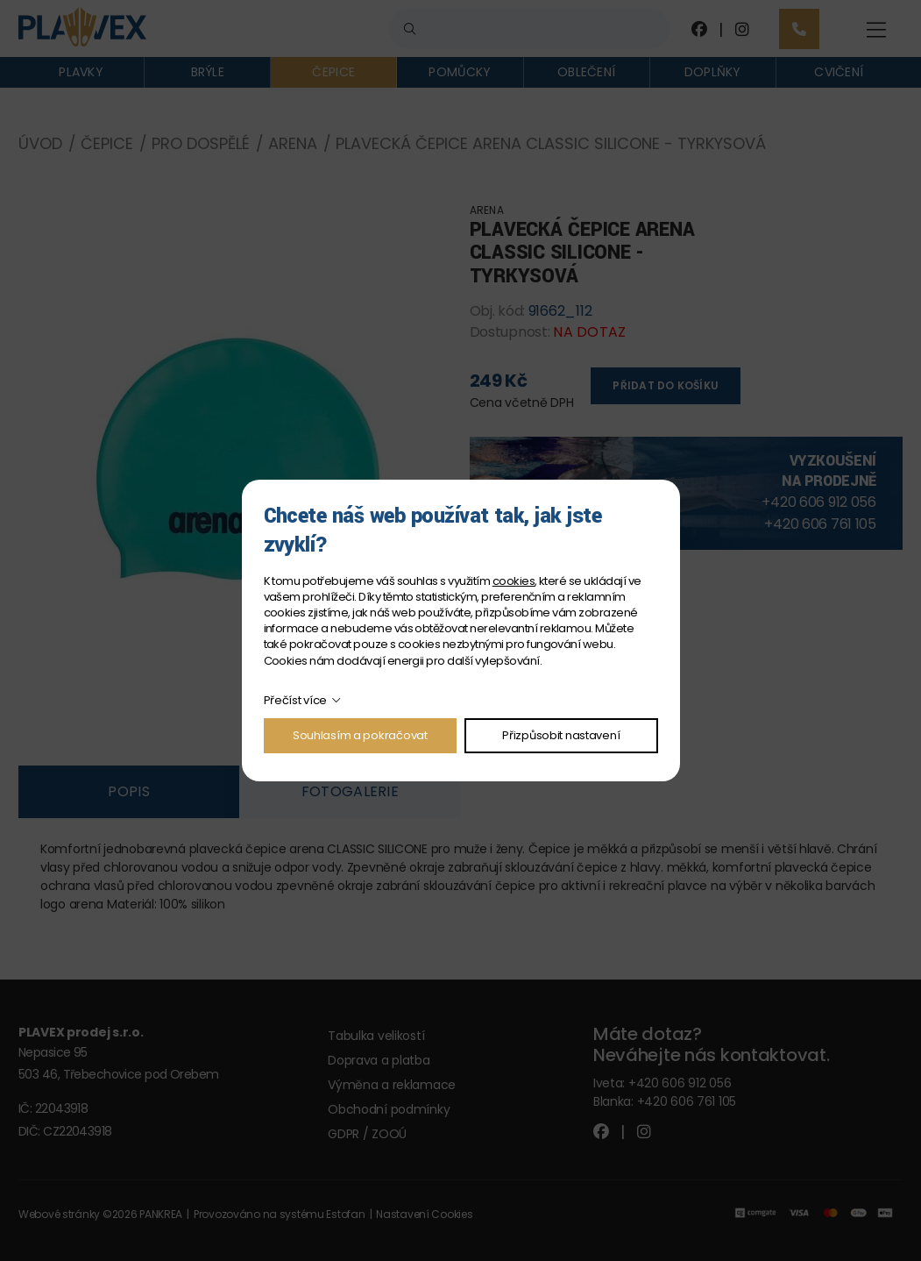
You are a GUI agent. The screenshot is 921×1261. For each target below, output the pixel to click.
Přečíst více (296, 700)
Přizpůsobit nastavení (561, 735)
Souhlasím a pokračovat (360, 735)
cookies (513, 581)
